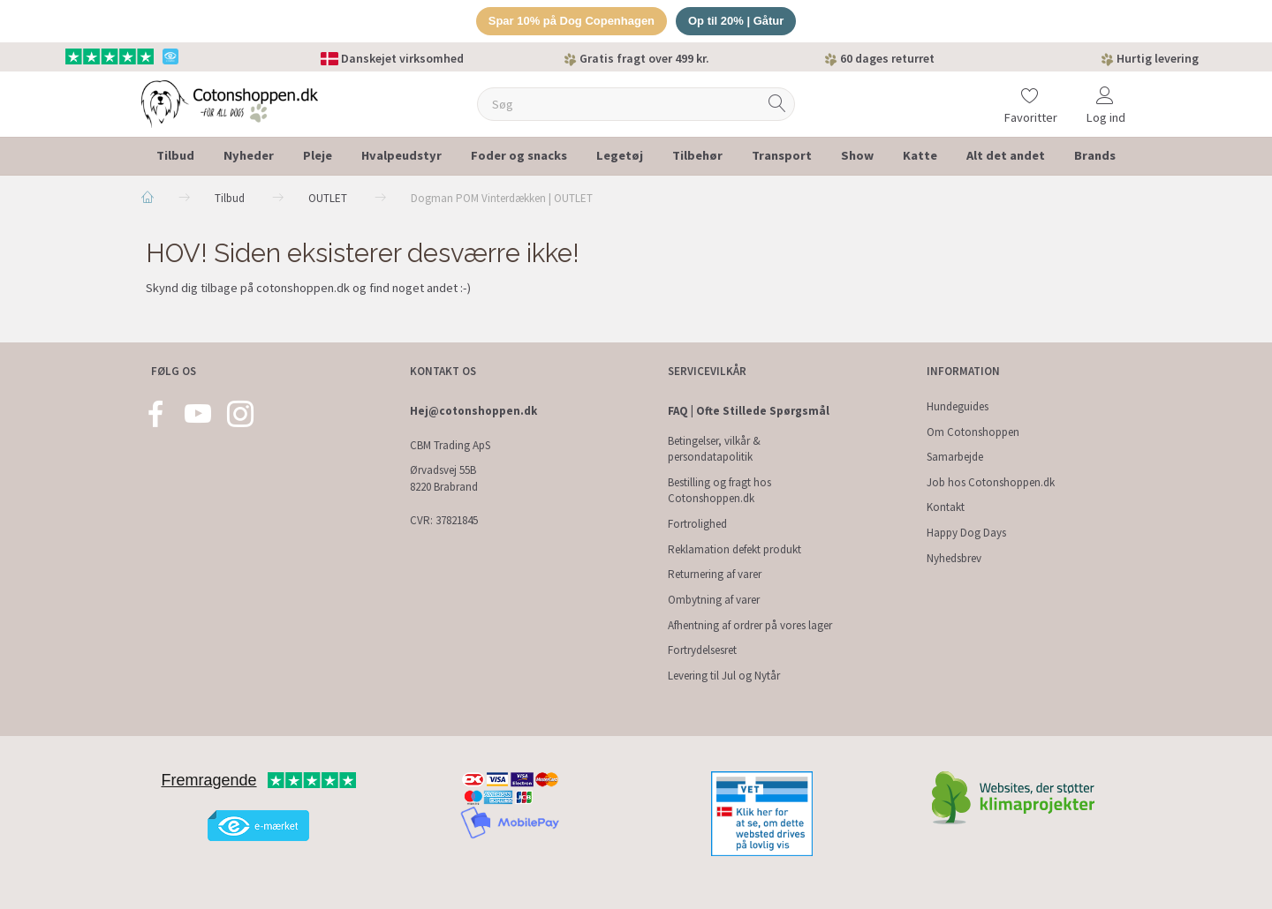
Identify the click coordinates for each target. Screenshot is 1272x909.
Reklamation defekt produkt (734, 549)
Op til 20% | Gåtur (736, 20)
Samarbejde (955, 456)
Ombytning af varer (714, 599)
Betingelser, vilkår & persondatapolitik (714, 449)
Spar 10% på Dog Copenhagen (571, 20)
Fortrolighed (697, 523)
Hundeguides (957, 406)
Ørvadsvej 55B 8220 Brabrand (444, 478)
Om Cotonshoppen (973, 431)
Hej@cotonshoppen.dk (473, 410)
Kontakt (946, 507)
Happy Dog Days (966, 532)
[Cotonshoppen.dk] (229, 102)
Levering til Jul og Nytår (724, 675)
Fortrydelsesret (702, 649)
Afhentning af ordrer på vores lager (750, 625)
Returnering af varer (714, 574)
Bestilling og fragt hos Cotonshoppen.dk (719, 491)
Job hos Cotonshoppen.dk (991, 482)
